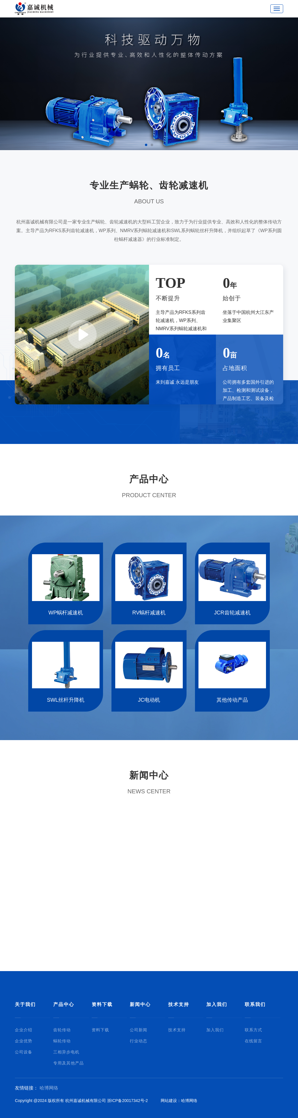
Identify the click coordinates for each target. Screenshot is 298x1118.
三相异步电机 (66, 1052)
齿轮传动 (62, 1030)
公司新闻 (138, 1030)
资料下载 (102, 1004)
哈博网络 (49, 1087)
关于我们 (25, 1004)
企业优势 (23, 1041)
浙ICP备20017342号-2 (127, 1100)
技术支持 (178, 1004)
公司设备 (23, 1052)
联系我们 (255, 1004)
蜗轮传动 (62, 1041)
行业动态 (138, 1041)
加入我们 (216, 1004)
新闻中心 (140, 1004)
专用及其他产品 (68, 1063)
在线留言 (253, 1041)
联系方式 (253, 1030)
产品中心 (63, 1004)
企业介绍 (23, 1030)
